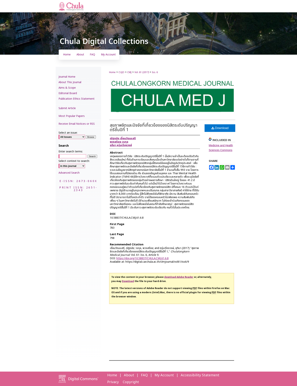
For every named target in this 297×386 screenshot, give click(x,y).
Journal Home (67, 77)
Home (112, 72)
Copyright (131, 382)
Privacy (113, 382)
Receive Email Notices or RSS (77, 124)
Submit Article (67, 108)
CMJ (129, 72)
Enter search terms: (71, 152)
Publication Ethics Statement (77, 99)
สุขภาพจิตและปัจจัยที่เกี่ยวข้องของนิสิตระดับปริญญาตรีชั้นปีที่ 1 (153, 127)
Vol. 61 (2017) (141, 72)
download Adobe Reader (178, 277)
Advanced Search (69, 173)
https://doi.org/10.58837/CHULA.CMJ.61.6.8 (142, 258)
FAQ (144, 375)
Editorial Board (68, 93)
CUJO (121, 72)
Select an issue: (68, 133)
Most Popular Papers (72, 116)
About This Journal (70, 82)
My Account (164, 375)
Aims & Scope (67, 88)
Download (220, 128)
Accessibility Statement (200, 375)
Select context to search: (74, 161)
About (129, 375)
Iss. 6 (155, 72)
